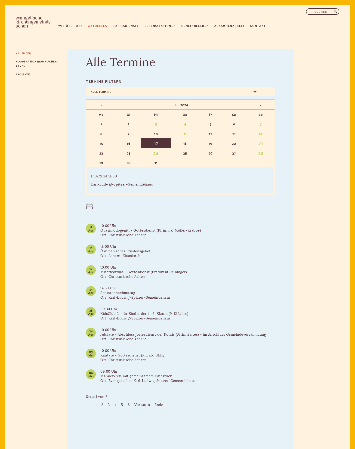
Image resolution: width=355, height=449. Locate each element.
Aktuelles (97, 25)
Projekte (23, 74)
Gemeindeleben (195, 25)
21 (261, 143)
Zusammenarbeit (229, 25)
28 (260, 153)
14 (261, 133)
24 (155, 153)
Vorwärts (142, 405)
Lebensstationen (160, 25)
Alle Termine (101, 91)
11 (185, 133)
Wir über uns (70, 25)
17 (156, 143)
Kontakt (258, 25)
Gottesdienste (126, 25)
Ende (158, 405)
